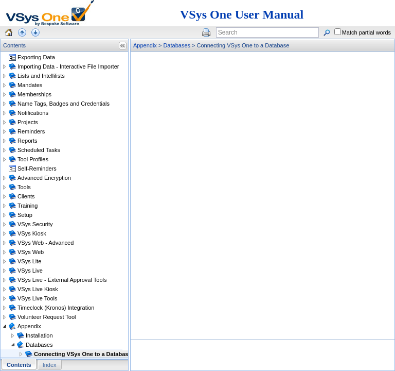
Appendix (145, 45)
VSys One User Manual (241, 14)
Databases (176, 45)
